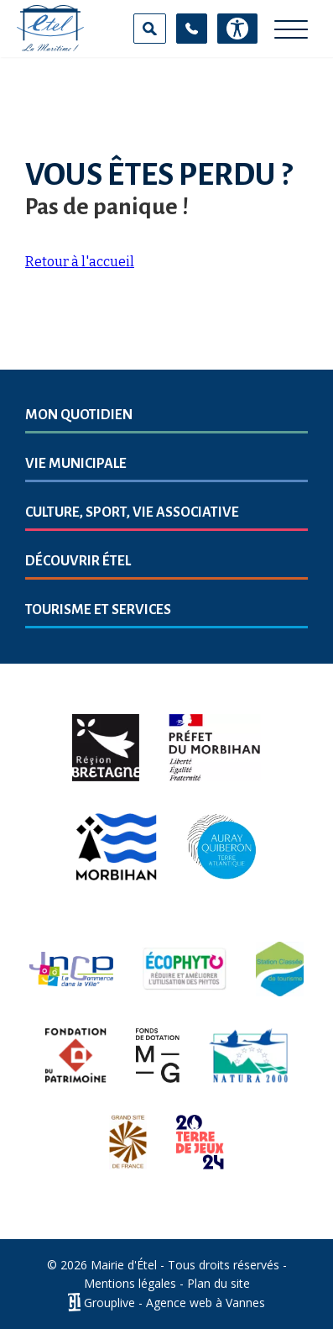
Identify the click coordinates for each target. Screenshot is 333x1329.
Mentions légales (130, 1283)
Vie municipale (76, 463)
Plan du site (218, 1283)
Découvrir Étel (78, 561)
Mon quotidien (79, 415)
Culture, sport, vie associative (132, 512)
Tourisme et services (98, 609)
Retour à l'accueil (79, 262)
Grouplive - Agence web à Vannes (174, 1303)
